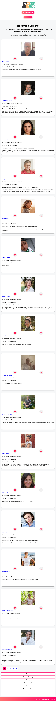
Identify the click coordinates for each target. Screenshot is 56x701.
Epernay (28, 680)
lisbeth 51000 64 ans (7, 610)
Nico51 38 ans (5, 61)
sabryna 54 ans (6, 571)
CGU (39, 699)
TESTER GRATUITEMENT (28, 12)
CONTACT (52, 699)
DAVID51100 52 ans (7, 375)
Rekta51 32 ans (6, 257)
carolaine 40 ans (6, 218)
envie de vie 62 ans (7, 649)
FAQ (36, 699)
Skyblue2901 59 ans (7, 100)
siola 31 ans (5, 532)
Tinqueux (28, 686)
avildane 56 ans (6, 296)
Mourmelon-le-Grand (28, 689)
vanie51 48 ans (6, 336)
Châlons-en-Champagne (28, 677)
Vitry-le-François (28, 683)
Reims (28, 674)
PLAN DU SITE (45, 699)
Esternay (28, 694)
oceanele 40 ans (6, 139)
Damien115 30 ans (7, 414)
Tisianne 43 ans (6, 493)
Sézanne (28, 692)
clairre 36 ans (5, 453)
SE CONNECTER (28, 17)
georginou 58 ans (6, 179)
